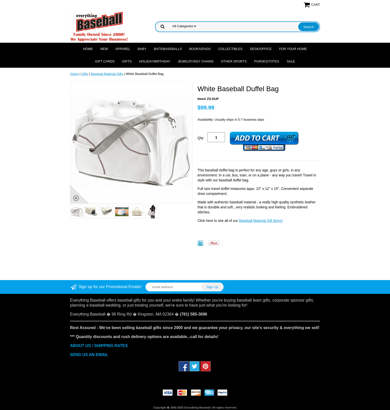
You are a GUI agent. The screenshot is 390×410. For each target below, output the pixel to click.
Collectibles (230, 49)
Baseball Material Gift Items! (261, 221)
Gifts (127, 61)
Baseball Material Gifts (107, 74)
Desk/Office (261, 49)
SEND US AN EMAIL (89, 355)
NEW (104, 49)
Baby (142, 49)
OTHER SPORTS (233, 61)
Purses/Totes (266, 61)
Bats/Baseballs (168, 49)
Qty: (201, 138)
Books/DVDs (200, 49)
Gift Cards (105, 61)
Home (88, 49)
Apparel (123, 49)
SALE (291, 61)
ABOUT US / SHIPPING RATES (99, 346)
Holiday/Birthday (154, 61)
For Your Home (293, 49)
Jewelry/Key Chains (196, 61)
